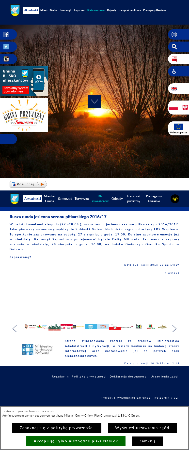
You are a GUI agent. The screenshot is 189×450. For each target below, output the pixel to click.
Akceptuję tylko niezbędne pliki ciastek (76, 441)
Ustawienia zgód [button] (164, 388)
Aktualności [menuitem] (31, 10)
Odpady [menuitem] (111, 10)
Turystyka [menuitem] (79, 10)
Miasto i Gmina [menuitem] (48, 10)
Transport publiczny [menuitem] (129, 10)
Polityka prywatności (89, 388)
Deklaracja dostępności (129, 388)
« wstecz (172, 272)
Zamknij (147, 441)
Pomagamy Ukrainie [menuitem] (154, 10)
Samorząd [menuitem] (65, 10)
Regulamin (60, 388)
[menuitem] (96, 10)
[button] (179, 34)
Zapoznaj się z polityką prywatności (57, 428)
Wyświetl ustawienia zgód (142, 428)
